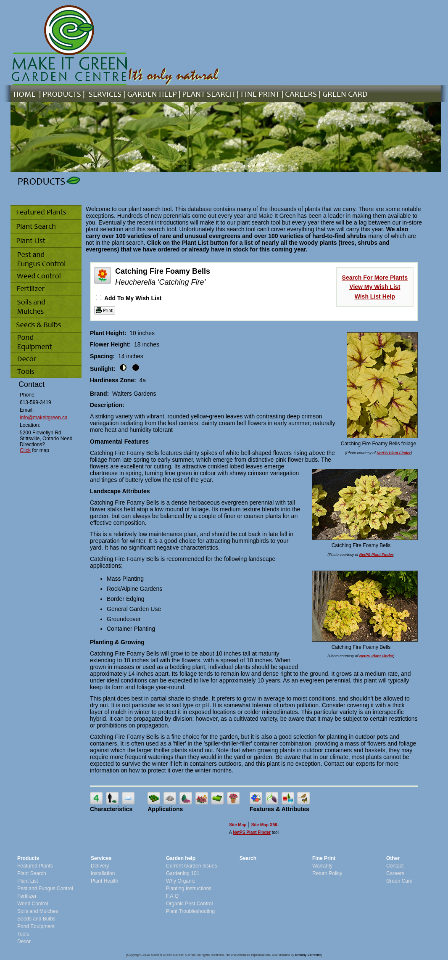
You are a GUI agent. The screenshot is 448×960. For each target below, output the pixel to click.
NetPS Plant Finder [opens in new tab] (252, 832)
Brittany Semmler (308, 955)
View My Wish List (374, 286)
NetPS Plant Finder (394, 453)
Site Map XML (265, 824)
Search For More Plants (375, 277)
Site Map (237, 824)
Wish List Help (375, 296)
